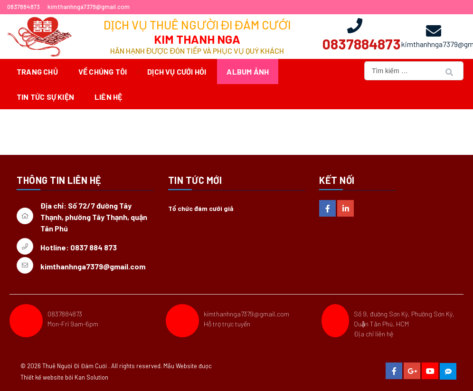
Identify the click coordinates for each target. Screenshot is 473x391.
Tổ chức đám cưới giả (200, 208)
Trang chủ (37, 71)
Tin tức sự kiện (45, 96)
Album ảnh (248, 71)
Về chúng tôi (102, 71)
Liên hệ (108, 96)
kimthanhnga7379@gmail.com (246, 314)
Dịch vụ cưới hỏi (176, 71)
